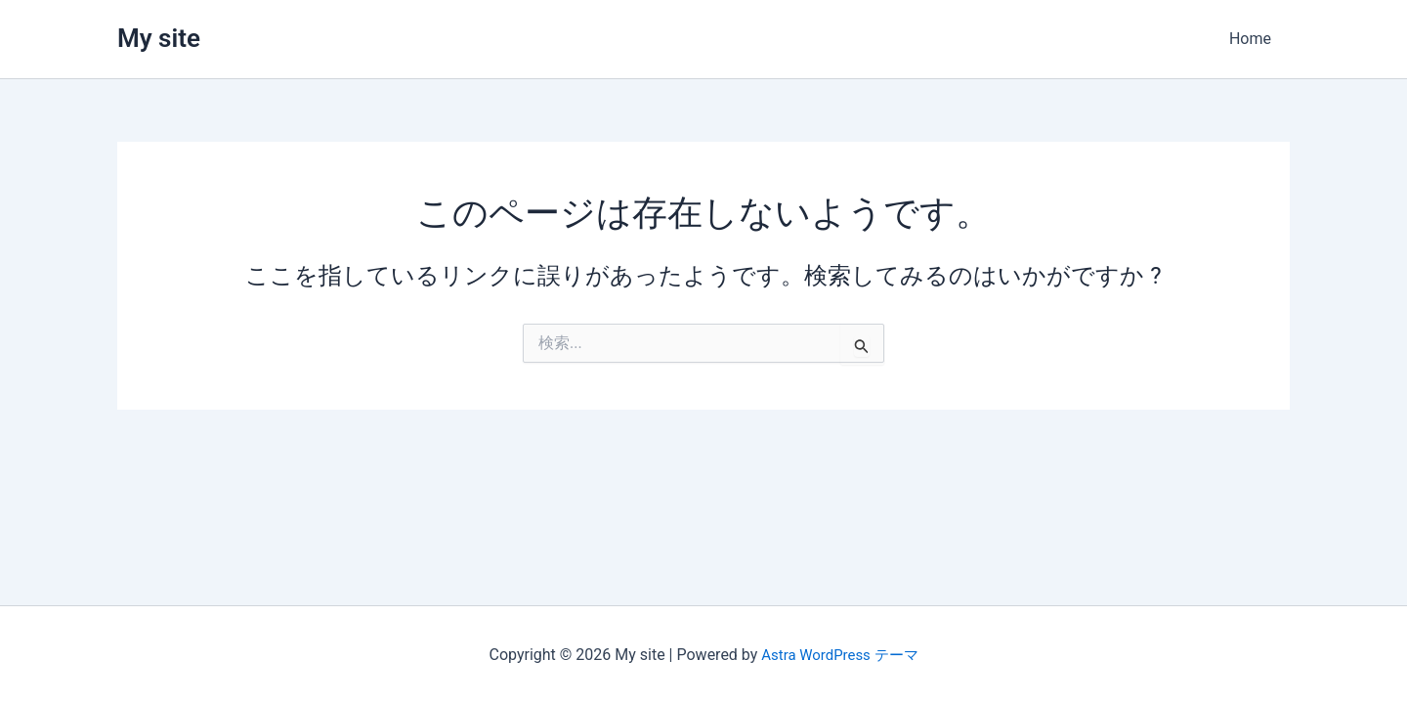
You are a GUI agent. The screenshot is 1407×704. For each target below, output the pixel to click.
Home (1253, 38)
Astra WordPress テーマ (839, 654)
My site (158, 38)
